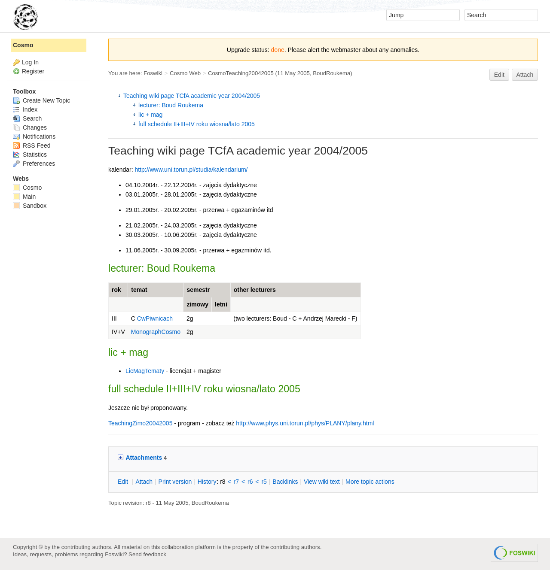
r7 (236, 481)
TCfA (220, 150)
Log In (30, 62)
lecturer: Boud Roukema (170, 105)
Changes (30, 127)
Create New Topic (41, 100)
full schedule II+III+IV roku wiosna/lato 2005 (196, 124)
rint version (175, 481)
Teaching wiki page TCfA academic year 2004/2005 (191, 95)
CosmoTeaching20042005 (241, 73)
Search (27, 118)
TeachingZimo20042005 (140, 423)
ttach (144, 481)
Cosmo (23, 45)
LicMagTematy (144, 370)
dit (124, 481)
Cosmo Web (185, 73)
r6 (250, 481)
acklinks (285, 481)
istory (207, 481)
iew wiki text (322, 481)
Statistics (30, 154)
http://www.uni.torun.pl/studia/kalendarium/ (191, 169)
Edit (499, 74)
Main (24, 196)
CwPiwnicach (155, 318)
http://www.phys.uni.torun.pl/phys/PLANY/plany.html (305, 423)
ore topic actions (369, 481)
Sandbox (29, 205)
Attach (525, 74)
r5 (263, 481)
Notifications (34, 136)
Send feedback (147, 554)
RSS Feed (31, 145)
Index (25, 109)
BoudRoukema (331, 73)
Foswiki (153, 73)
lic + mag (150, 114)
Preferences (34, 163)
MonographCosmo (155, 331)
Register (33, 71)
